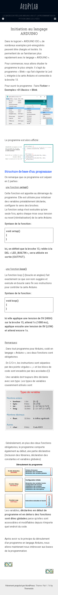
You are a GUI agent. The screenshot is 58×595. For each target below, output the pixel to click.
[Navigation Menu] (55, 19)
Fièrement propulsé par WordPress (20, 586)
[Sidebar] (3, 19)
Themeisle (28, 589)
